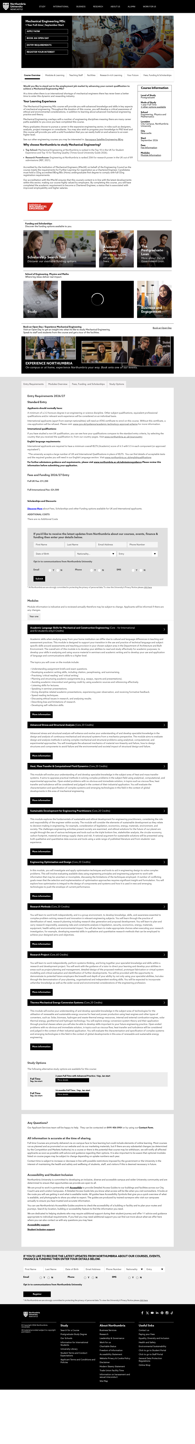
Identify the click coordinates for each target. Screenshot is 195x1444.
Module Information (151, 155)
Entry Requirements (39, 45)
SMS (119, 570)
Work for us (105, 1343)
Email (36, 570)
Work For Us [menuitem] (149, 7)
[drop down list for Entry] (137, 554)
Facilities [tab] (91, 75)
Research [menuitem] (98, 7)
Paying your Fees (147, 1334)
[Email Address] (111, 544)
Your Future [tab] (132, 75)
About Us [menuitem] (115, 7)
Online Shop (144, 1365)
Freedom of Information (111, 1351)
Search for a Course (70, 1330)
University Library (69, 1349)
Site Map (104, 1381)
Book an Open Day (162, 328)
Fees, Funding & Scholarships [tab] (157, 75)
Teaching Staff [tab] (76, 75)
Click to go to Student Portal (152, 1351)
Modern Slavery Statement (112, 1367)
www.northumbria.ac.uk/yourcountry (123, 437)
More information (41, 715)
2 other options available (153, 107)
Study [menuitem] (42, 7)
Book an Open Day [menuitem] (38, 38)
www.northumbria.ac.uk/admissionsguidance (118, 462)
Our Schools (66, 1338)
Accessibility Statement (111, 1355)
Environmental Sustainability (152, 1347)
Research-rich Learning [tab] (111, 75)
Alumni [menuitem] (131, 7)
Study (64, 1325)
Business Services (108, 1330)
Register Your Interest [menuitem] (41, 52)
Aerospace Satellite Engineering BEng (104, 140)
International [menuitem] (61, 7)
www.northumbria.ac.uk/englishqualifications (128, 458)
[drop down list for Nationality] (96, 554)
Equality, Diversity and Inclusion (154, 1338)
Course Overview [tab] (32, 75)
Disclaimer (105, 1363)
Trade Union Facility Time (112, 1371)
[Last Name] (80, 544)
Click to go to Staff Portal (151, 1355)
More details (62, 1080)
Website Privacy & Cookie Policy (115, 1359)
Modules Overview (57, 384)
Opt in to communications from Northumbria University (62, 562)
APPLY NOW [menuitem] (33, 31)
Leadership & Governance (112, 1338)
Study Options (116, 384)
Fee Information (149, 148)
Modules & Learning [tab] (54, 75)
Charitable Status (108, 1347)
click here (148, 587)
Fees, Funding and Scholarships (88, 384)
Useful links (146, 1325)
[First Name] (49, 544)
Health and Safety (147, 1343)
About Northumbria (112, 1325)
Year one (34, 617)
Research (104, 1334)
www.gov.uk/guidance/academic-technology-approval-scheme (105, 424)
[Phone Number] (142, 544)
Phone (78, 570)
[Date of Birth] (54, 554)
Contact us (144, 1330)
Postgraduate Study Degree (74, 1334)
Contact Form (146, 1128)
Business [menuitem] (80, 7)
